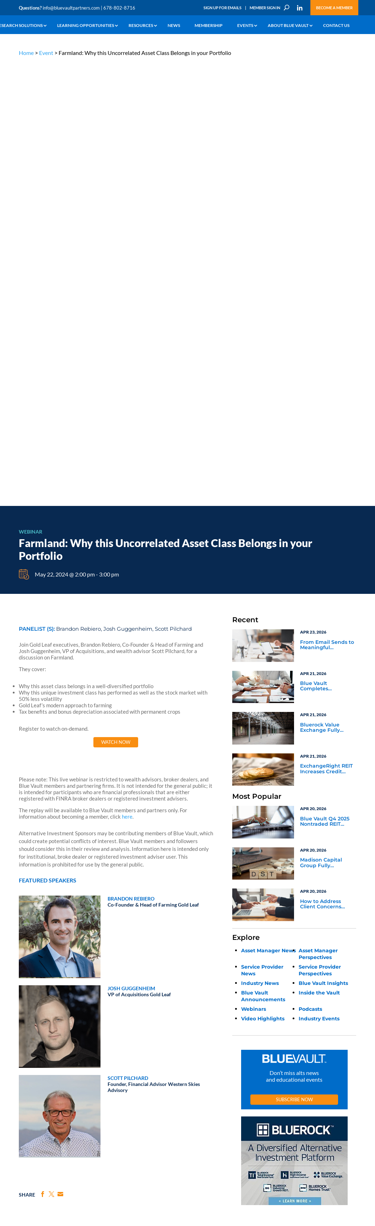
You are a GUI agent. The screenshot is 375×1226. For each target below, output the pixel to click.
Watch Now (115, 298)
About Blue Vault (288, 25)
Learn (24, 1054)
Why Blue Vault (33, 1102)
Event (46, 52)
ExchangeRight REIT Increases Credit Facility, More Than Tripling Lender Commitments (326, 324)
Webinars (253, 564)
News (174, 25)
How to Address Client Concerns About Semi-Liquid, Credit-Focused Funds (325, 460)
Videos (59, 1075)
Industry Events (319, 574)
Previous (17, 857)
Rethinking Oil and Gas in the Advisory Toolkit (179, 896)
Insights (117, 1045)
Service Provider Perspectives (320, 525)
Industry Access (33, 1078)
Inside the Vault (319, 548)
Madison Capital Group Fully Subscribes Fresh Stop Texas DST (322, 418)
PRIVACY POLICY (310, 1013)
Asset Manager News (268, 506)
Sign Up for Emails (222, 8)
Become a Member (334, 8)
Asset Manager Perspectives (318, 509)
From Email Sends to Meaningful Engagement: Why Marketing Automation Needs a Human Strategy (327, 200)
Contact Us (336, 25)
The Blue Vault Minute (73, 1051)
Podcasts (310, 564)
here (127, 372)
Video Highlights (262, 574)
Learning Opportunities (85, 25)
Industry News (260, 538)
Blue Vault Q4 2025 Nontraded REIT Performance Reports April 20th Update (328, 377)
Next (358, 857)
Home (26, 52)
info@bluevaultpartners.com (71, 8)
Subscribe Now (294, 655)
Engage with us (324, 1072)
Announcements (125, 1054)
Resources (141, 25)
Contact (26, 1111)
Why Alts (27, 1045)
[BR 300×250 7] (294, 761)
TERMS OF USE (342, 1013)
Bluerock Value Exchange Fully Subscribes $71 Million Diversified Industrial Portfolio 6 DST (326, 283)
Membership (209, 25)
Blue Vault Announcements (263, 551)
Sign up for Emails (306, 1161)
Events (245, 25)
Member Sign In (265, 8)
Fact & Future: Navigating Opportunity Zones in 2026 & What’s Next (60, 896)
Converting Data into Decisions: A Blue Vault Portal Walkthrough (303, 896)
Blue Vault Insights (323, 538)
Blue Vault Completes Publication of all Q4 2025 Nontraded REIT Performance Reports (328, 242)
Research (27, 1070)
